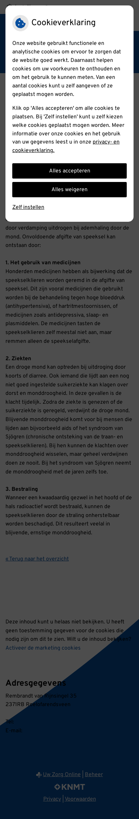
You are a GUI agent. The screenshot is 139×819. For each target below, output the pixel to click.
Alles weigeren (69, 189)
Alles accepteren (69, 171)
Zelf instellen (28, 207)
